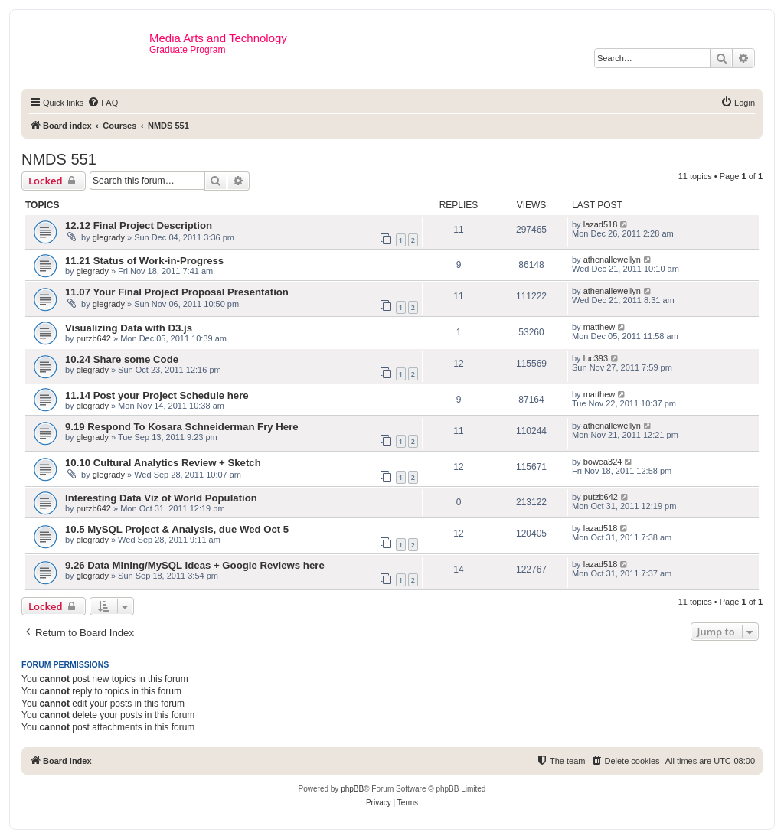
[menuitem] (102, 102)
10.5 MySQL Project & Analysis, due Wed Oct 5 (177, 529)
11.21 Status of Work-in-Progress (144, 260)
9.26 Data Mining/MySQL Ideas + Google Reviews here (195, 565)
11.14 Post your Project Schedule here (157, 395)
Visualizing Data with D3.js (128, 328)
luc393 (595, 358)
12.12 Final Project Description (138, 225)
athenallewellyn (612, 259)
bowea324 (602, 461)
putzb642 (94, 338)
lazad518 (600, 224)
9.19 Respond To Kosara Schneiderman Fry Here (182, 427)
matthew (599, 326)
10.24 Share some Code (121, 359)
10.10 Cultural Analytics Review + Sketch (163, 462)
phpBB (352, 789)
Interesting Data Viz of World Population (161, 498)
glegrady (109, 237)
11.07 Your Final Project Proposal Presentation (177, 292)
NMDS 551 (58, 159)
